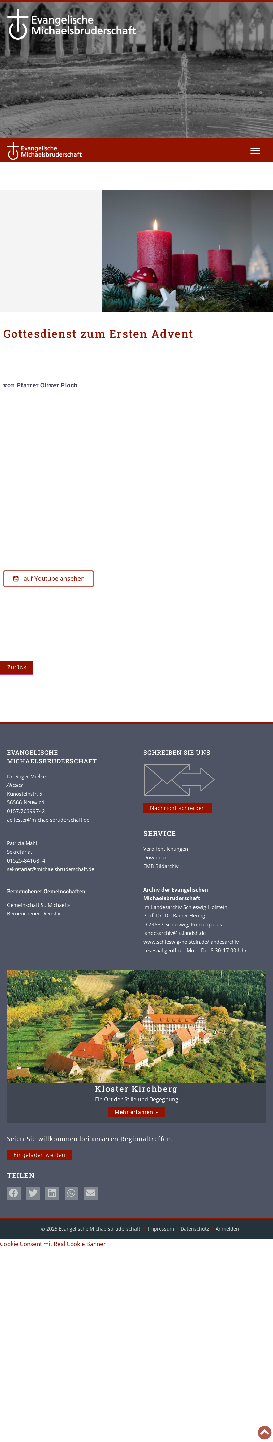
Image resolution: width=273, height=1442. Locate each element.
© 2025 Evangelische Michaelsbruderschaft (91, 1228)
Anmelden (227, 1228)
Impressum (161, 1228)
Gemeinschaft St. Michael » (38, 904)
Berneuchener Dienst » (33, 913)
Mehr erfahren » (136, 1112)
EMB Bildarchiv (161, 866)
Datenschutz (195, 1228)
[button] (256, 151)
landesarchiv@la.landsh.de (174, 932)
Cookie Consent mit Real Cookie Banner (53, 1244)
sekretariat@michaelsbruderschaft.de (50, 869)
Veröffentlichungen (165, 848)
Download (155, 857)
